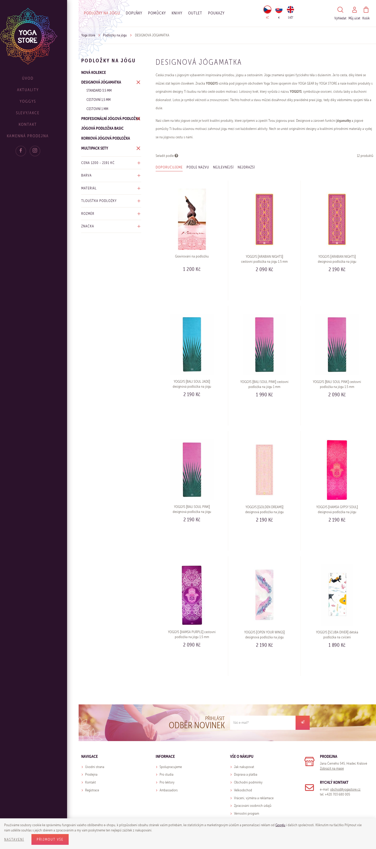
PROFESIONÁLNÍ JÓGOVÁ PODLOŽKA (110, 118)
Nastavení (14, 839)
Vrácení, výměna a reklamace (254, 798)
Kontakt (39, 124)
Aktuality (39, 89)
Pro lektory (167, 782)
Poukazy (216, 12)
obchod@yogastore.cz (345, 789)
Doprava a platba (245, 774)
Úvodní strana (94, 767)
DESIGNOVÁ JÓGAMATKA (101, 82)
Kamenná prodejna (39, 135)
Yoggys (39, 101)
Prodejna (91, 774)
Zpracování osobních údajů (252, 805)
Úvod (39, 78)
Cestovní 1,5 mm (98, 99)
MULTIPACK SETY (94, 148)
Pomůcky (157, 12)
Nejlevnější (223, 167)
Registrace (92, 790)
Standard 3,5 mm (99, 90)
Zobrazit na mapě (332, 768)
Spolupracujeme (171, 767)
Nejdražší (246, 167)
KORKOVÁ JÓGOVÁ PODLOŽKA (105, 138)
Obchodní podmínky (248, 782)
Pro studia (166, 774)
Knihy (177, 12)
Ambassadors (169, 790)
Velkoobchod (243, 790)
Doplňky (134, 12)
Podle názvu (198, 167)
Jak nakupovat (244, 767)
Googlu (280, 825)
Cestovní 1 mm (97, 109)
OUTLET (195, 12)
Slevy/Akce (39, 112)
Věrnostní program (246, 813)
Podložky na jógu (102, 12)
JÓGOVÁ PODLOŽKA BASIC (102, 128)
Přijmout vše (50, 839)
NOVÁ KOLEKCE (93, 72)
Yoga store (88, 35)
